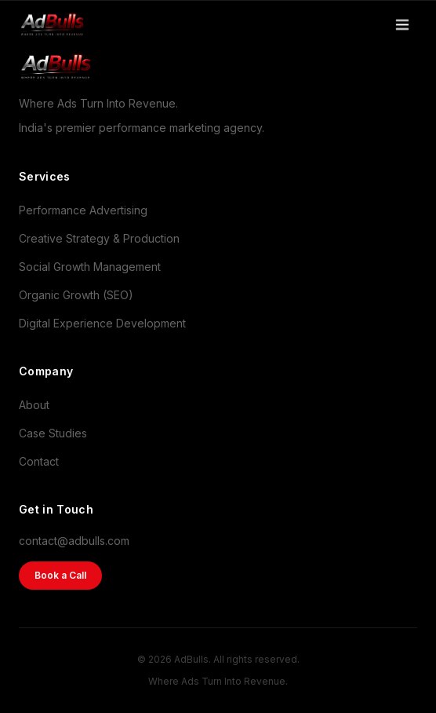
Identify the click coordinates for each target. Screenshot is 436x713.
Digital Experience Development (102, 323)
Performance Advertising (83, 210)
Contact (39, 461)
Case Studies (53, 433)
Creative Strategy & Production (99, 238)
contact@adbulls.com (74, 540)
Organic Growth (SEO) (76, 295)
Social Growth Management (90, 266)
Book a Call (60, 575)
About (34, 404)
